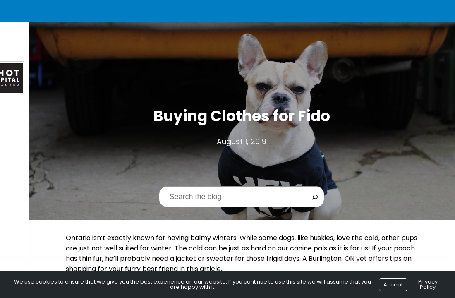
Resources (25, 194)
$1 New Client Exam (38, 164)
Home (16, 118)
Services (22, 179)
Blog (16, 210)
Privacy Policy (428, 284)
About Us (23, 133)
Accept (393, 284)
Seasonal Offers (34, 148)
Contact (23, 225)
